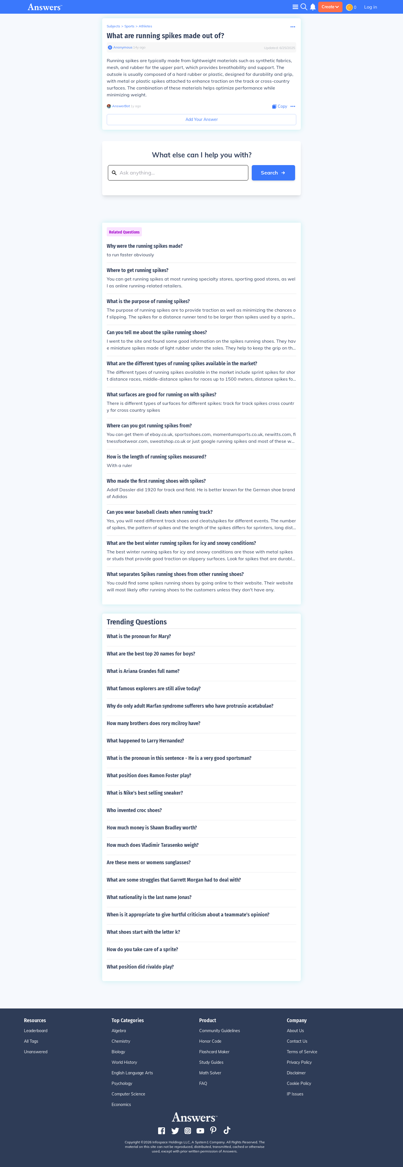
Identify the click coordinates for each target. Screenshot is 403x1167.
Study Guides (211, 1062)
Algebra (119, 1030)
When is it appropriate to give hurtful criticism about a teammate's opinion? (188, 915)
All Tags (31, 1041)
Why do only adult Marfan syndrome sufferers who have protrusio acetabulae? (190, 706)
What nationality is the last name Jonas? (149, 897)
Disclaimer (296, 1072)
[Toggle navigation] (295, 7)
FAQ (203, 1083)
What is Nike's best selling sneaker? (145, 793)
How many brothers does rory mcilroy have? (153, 723)
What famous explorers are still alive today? (154, 688)
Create (330, 6)
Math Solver (210, 1072)
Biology (118, 1051)
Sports (129, 26)
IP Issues (295, 1094)
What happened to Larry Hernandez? (145, 741)
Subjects (113, 26)
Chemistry (121, 1041)
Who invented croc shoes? (134, 810)
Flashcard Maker (214, 1051)
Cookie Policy (299, 1083)
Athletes (145, 26)
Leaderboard (35, 1030)
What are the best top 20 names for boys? (151, 654)
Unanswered (35, 1051)
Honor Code (210, 1041)
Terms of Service (302, 1051)
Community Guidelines (219, 1030)
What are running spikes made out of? (165, 35)
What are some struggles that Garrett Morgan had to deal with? (174, 880)
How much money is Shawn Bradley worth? (152, 828)
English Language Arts (132, 1072)
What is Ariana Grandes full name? (143, 671)
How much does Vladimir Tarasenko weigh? (153, 845)
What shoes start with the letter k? (143, 932)
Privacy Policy (299, 1062)
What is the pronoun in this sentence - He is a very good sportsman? (179, 758)
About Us (295, 1030)
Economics (121, 1104)
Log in (370, 7)
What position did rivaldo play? (140, 967)
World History (124, 1062)
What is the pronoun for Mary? (139, 636)
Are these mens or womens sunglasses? (149, 862)
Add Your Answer (202, 119)
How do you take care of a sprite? (142, 949)
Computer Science (128, 1094)
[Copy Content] (279, 106)
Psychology (122, 1083)
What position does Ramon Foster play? (149, 775)
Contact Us (297, 1041)
